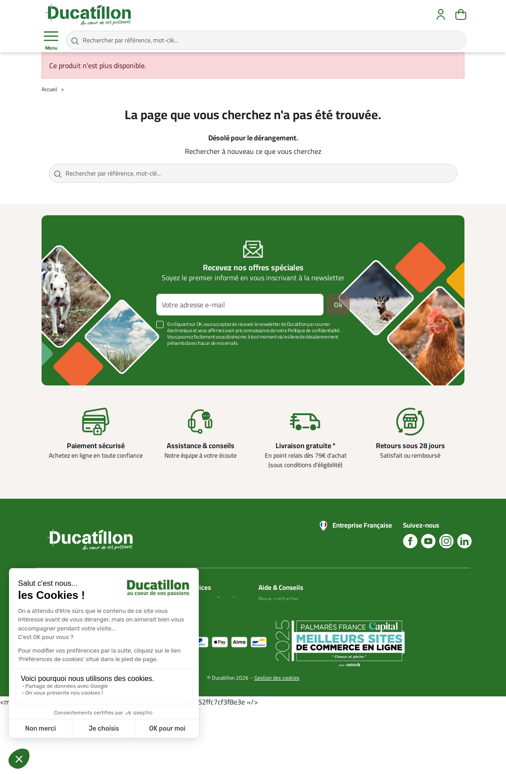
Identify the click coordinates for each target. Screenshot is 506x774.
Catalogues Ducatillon (214, 599)
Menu (51, 40)
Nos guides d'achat (283, 620)
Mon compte (203, 610)
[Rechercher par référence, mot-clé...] (266, 40)
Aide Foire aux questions (276, 637)
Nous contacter (278, 599)
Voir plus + (73, 356)
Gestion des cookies (277, 743)
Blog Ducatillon (278, 610)
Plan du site (201, 620)
